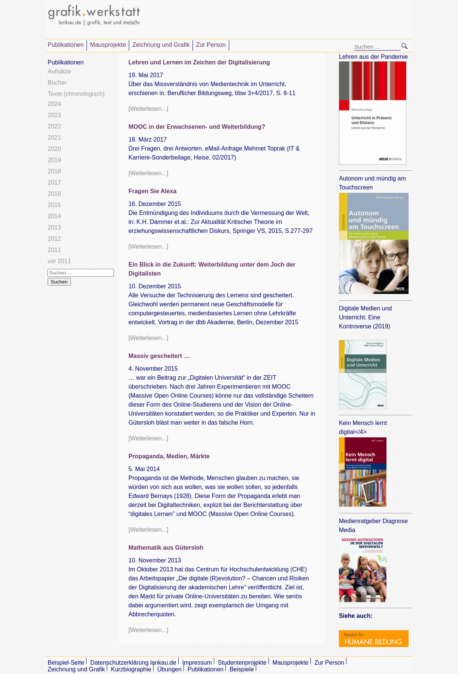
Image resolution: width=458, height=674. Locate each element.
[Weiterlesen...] (148, 109)
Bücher (57, 82)
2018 (54, 171)
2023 (54, 115)
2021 (54, 137)
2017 (54, 182)
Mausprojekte (108, 45)
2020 (54, 149)
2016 (54, 194)
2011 (54, 250)
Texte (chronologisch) (76, 94)
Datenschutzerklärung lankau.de (133, 662)
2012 (54, 239)
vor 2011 (59, 261)
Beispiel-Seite (66, 662)
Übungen (169, 669)
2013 (54, 227)
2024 (54, 104)
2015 (54, 205)
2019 (54, 160)
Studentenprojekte (242, 662)
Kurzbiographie (131, 669)
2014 (54, 216)
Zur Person (210, 45)
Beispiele (242, 669)
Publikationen (66, 45)
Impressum (197, 662)
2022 (54, 126)
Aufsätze (59, 71)
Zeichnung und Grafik (160, 45)
